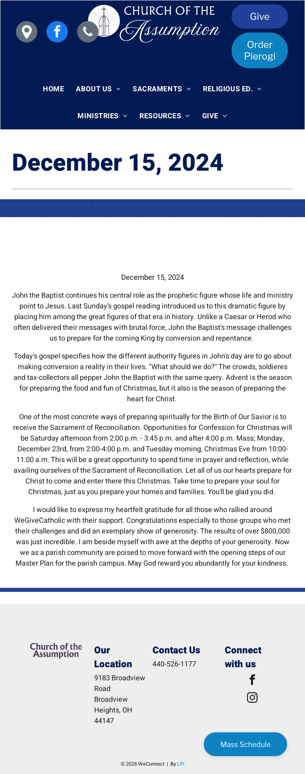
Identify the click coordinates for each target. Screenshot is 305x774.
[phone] (87, 32)
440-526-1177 (174, 664)
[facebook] (57, 32)
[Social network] (26, 32)
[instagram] (252, 699)
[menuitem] (53, 88)
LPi (180, 764)
